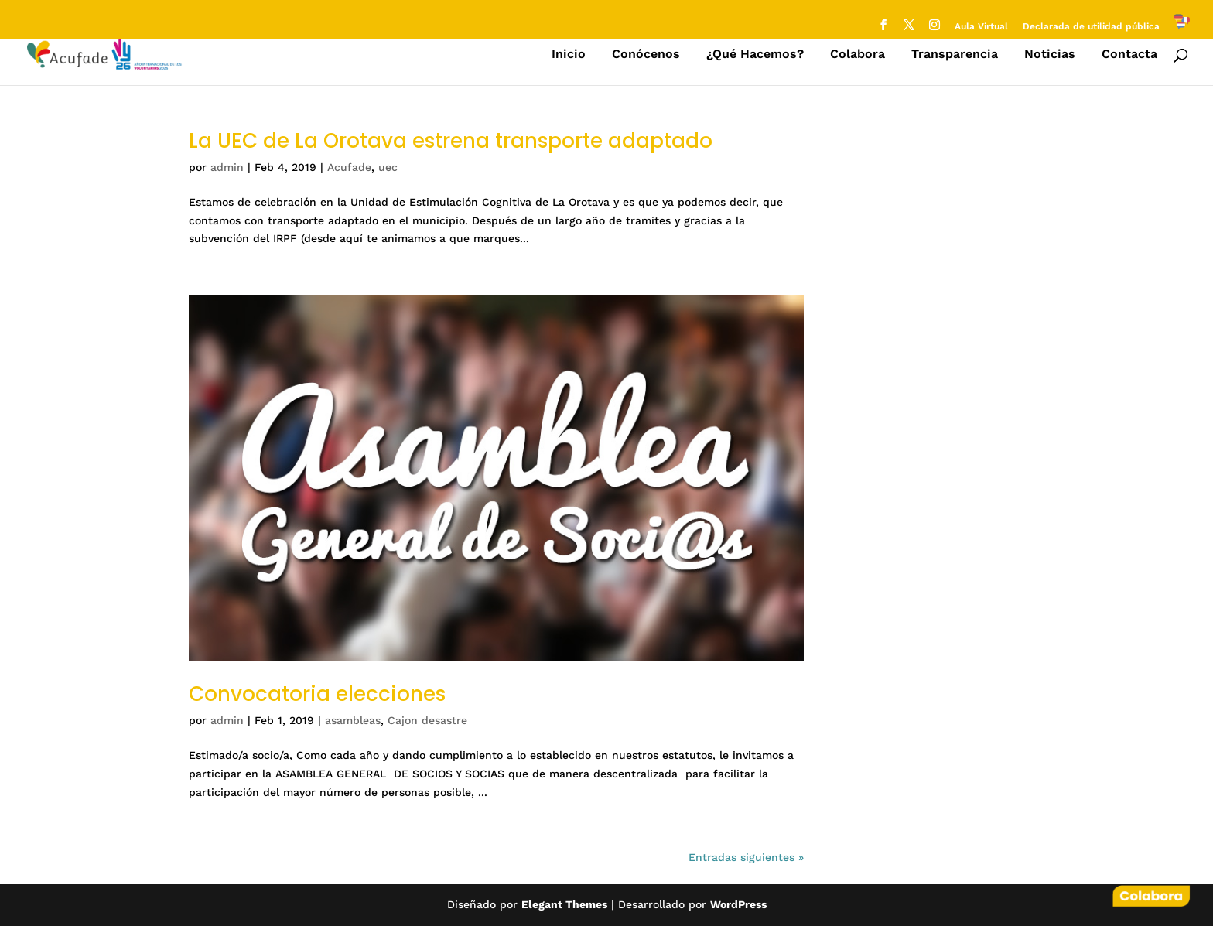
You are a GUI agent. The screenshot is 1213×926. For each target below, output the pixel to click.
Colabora (857, 55)
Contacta (1129, 55)
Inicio (569, 55)
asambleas (353, 720)
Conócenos (646, 55)
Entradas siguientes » (746, 857)
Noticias (1049, 55)
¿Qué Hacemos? (755, 55)
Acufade (349, 167)
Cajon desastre (427, 720)
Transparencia (954, 55)
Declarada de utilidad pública (1091, 27)
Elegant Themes (564, 904)
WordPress (738, 904)
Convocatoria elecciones (317, 694)
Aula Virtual (981, 27)
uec (388, 167)
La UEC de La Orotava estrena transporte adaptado (450, 141)
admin (227, 167)
